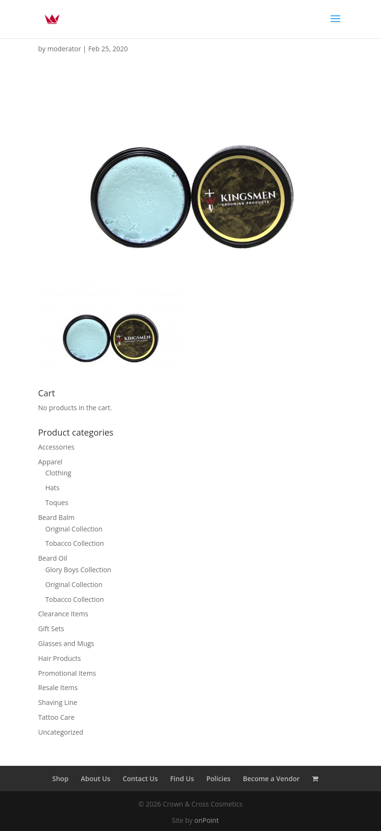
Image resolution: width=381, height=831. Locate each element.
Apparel (50, 461)
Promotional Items (67, 673)
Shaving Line (58, 702)
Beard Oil (53, 558)
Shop (60, 778)
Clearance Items (63, 613)
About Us (96, 778)
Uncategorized (60, 732)
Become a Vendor (271, 778)
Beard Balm (56, 517)
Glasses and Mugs (66, 643)
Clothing (58, 472)
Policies (218, 778)
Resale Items (58, 687)
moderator (64, 48)
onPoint (206, 820)
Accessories (56, 446)
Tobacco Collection (75, 543)
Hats (53, 487)
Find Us (182, 778)
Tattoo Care (56, 717)
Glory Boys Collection (79, 569)
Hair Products (59, 658)
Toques (57, 502)
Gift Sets (51, 628)
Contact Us (140, 778)
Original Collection (74, 528)
